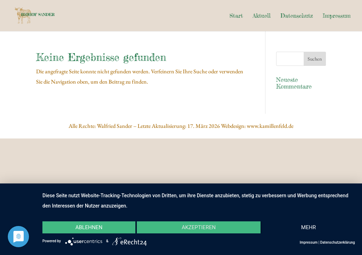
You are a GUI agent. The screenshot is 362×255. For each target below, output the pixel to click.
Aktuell (262, 16)
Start (236, 16)
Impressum (337, 16)
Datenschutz (296, 16)
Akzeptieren (199, 227)
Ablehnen (88, 227)
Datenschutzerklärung (337, 242)
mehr (308, 227)
